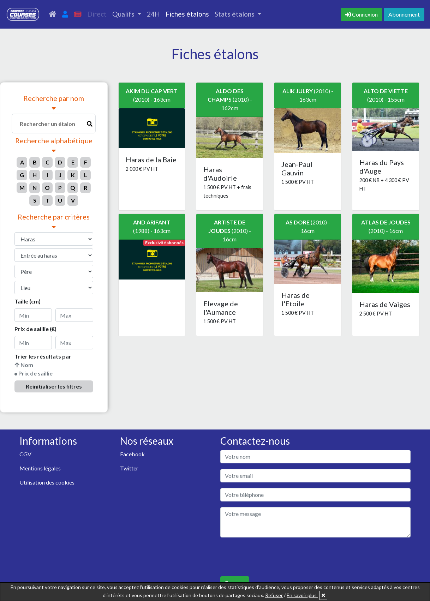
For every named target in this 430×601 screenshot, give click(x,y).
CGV (25, 454)
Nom (26, 364)
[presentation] (274, 557)
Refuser (274, 595)
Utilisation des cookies (46, 482)
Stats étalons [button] (235, 14)
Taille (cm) (27, 301)
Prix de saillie (35, 373)
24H (153, 14)
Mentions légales (40, 468)
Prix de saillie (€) (35, 328)
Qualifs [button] (124, 14)
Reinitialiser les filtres (54, 386)
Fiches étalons (187, 14)
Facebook (132, 454)
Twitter (129, 468)
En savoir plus (302, 595)
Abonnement (404, 14)
